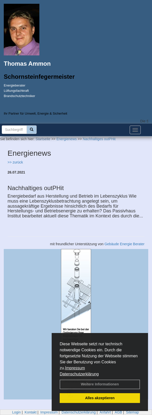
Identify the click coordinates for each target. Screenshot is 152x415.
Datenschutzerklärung (79, 374)
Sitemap (132, 412)
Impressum (75, 368)
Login (16, 412)
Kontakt (30, 412)
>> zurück (15, 162)
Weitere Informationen (100, 384)
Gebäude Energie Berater (124, 244)
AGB (118, 412)
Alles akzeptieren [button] (100, 398)
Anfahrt (105, 412)
